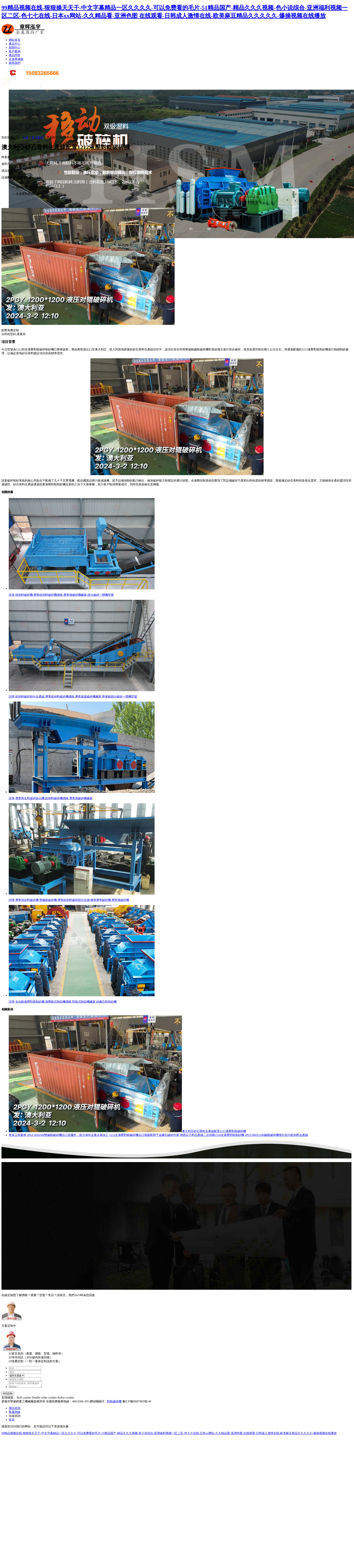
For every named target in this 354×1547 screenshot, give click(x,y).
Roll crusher (24, 1398)
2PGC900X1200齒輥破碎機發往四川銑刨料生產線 (276, 1135)
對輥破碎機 (114, 1402)
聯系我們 (14, 62)
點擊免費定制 (10, 330)
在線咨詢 (14, 1416)
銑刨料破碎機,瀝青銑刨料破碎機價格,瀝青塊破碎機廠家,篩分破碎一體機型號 (64, 594)
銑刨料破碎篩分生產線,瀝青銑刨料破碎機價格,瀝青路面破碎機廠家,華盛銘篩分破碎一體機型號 (76, 696)
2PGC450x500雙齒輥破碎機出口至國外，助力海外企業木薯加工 (67, 1135)
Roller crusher (66, 1398)
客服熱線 (14, 1413)
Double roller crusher (44, 1398)
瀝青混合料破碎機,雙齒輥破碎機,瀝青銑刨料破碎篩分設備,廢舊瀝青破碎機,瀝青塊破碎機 (72, 900)
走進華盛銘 (16, 59)
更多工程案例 (17, 1135)
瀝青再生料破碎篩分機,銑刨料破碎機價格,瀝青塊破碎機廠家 (54, 798)
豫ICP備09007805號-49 (136, 1402)
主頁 (25, 137)
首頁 (12, 1420)
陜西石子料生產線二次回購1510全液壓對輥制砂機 (212, 1135)
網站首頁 (14, 39)
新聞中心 (14, 47)
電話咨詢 (14, 1409)
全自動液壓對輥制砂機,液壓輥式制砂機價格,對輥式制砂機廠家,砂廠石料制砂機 (66, 1001)
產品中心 (14, 43)
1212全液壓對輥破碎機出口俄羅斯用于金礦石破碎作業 (144, 1135)
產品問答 (14, 55)
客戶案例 (14, 51)
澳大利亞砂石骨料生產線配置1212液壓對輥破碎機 (214, 1131)
